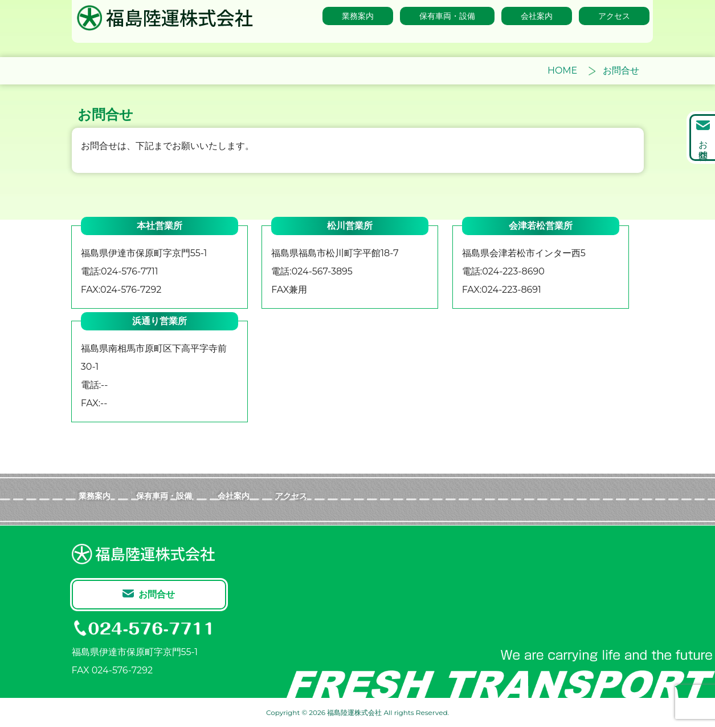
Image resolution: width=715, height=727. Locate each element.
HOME (562, 70)
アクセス (291, 495)
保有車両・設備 (164, 495)
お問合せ (703, 144)
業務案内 (95, 495)
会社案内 (234, 495)
